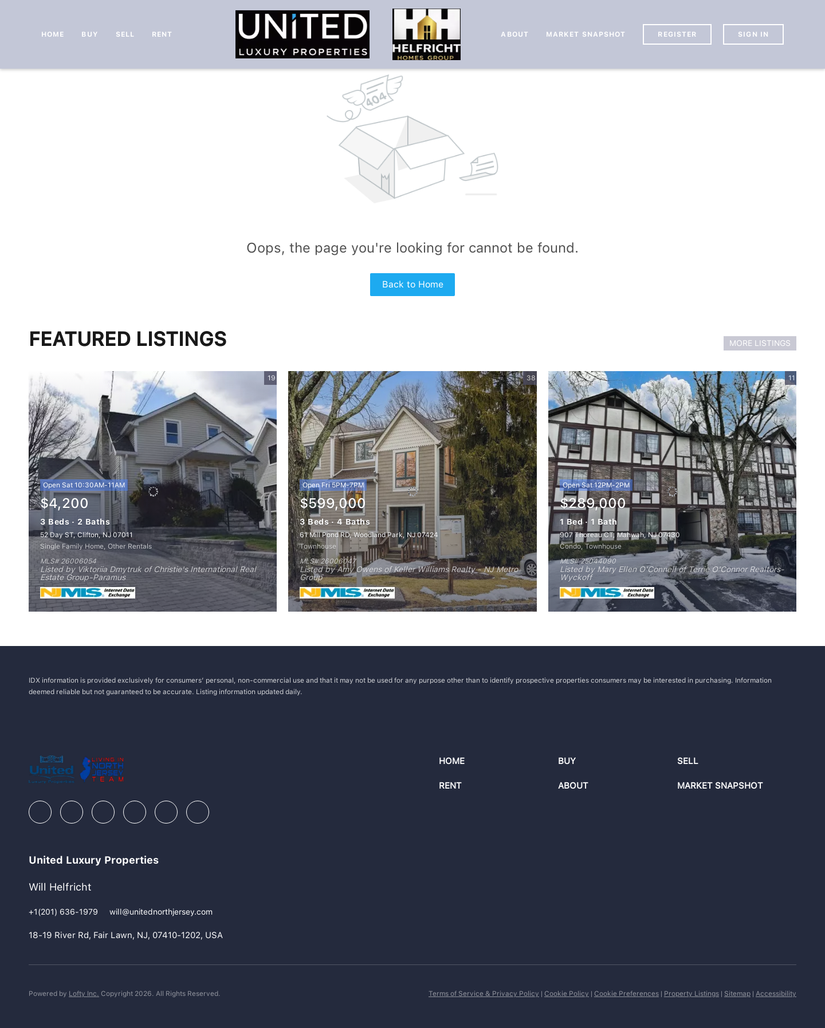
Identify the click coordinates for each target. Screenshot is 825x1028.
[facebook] (40, 812)
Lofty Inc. (84, 994)
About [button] (515, 34)
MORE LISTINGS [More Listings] (760, 343)
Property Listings (691, 994)
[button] (498, 761)
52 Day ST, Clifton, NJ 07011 (86, 535)
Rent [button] (162, 34)
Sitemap (737, 994)
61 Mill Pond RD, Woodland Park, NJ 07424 (369, 535)
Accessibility (776, 994)
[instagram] (134, 812)
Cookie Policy (566, 994)
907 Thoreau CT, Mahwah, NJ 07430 (620, 535)
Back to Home (412, 284)
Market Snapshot (586, 34)
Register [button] (677, 34)
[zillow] (103, 812)
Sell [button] (125, 34)
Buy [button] (89, 34)
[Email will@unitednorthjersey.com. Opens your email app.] (161, 911)
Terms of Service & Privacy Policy (484, 994)
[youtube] (166, 812)
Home (52, 34)
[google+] (197, 812)
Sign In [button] (753, 34)
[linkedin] (71, 812)
